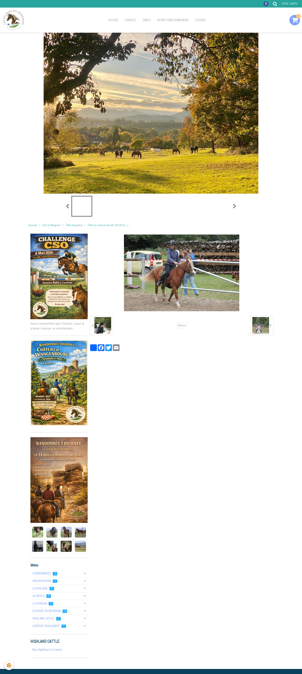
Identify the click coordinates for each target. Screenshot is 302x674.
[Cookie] (9, 665)
